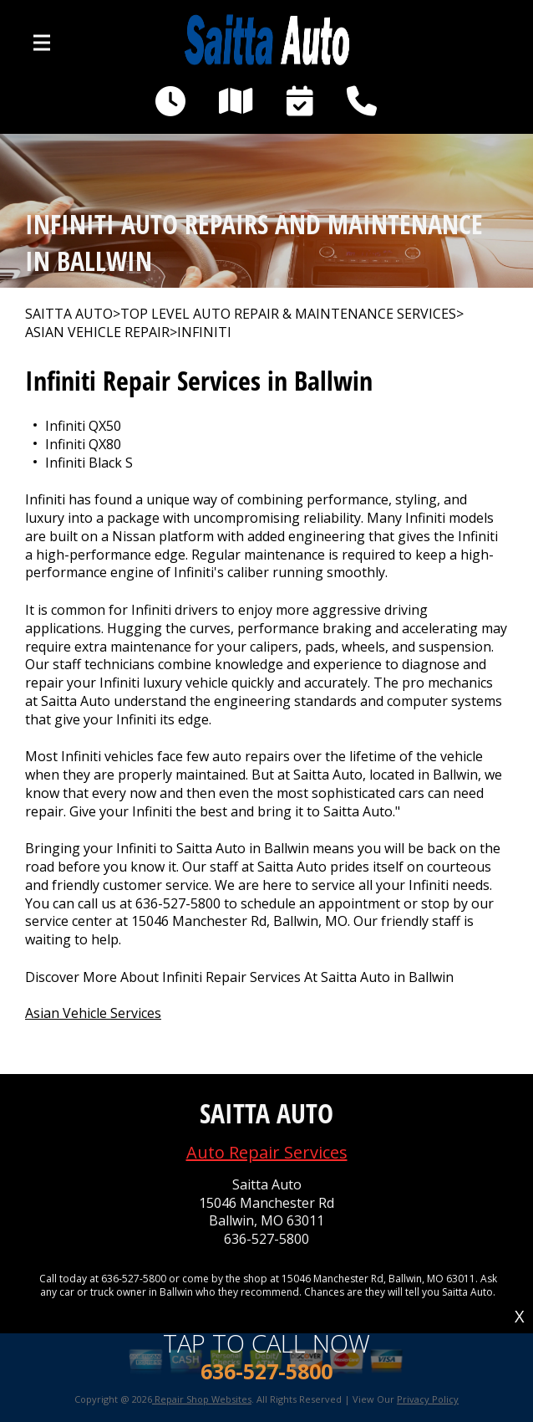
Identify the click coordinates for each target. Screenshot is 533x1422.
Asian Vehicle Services (93, 1013)
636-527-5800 (178, 903)
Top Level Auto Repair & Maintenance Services (288, 314)
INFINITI (204, 332)
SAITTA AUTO (69, 314)
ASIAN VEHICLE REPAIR (97, 332)
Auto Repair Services (267, 1152)
